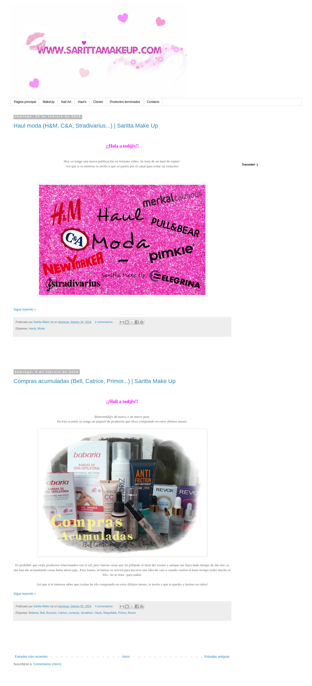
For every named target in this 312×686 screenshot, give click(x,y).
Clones (98, 102)
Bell (42, 612)
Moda (41, 328)
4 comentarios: (104, 606)
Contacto (153, 102)
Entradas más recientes (31, 656)
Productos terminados (125, 102)
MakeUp (48, 102)
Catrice (62, 612)
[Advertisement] (122, 356)
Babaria (33, 612)
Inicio (126, 656)
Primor (122, 612)
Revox (132, 612)
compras (73, 612)
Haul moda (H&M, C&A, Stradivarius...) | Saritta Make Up (86, 125)
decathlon (87, 612)
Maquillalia (109, 612)
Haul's (82, 102)
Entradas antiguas (217, 656)
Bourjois (51, 612)
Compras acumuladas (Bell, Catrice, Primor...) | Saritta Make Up (95, 381)
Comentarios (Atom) (47, 664)
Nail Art (66, 102)
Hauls (32, 328)
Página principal (25, 102)
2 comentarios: (104, 322)
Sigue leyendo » (25, 309)
